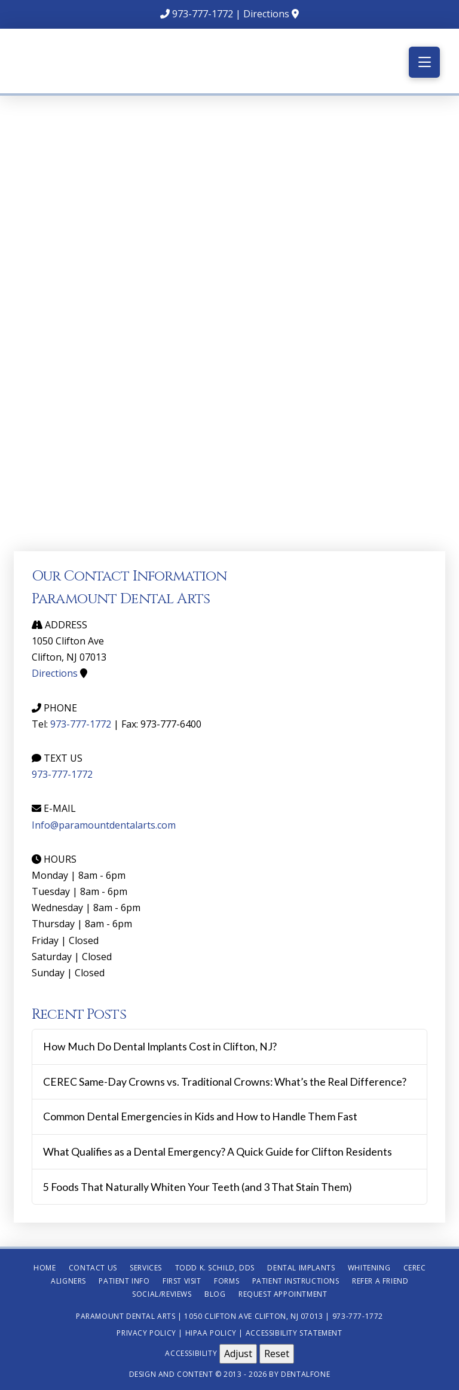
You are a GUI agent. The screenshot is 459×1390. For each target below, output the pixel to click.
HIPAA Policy (211, 1333)
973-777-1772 (202, 13)
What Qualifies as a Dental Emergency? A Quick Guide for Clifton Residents (217, 1151)
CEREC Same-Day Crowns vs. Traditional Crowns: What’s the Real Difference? (224, 1082)
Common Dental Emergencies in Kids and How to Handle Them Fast (200, 1116)
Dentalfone (305, 1374)
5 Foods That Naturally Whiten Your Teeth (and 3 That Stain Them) (197, 1187)
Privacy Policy (146, 1333)
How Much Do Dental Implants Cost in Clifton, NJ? (160, 1046)
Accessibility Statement (294, 1333)
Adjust (238, 1353)
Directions (266, 13)
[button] (424, 62)
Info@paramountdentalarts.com (104, 825)
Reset (276, 1353)
